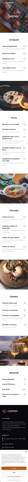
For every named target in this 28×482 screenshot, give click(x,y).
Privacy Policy (17, 480)
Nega (14, 472)
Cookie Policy (10, 480)
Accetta (14, 468)
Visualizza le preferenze (14, 476)
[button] (26, 451)
